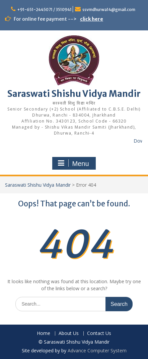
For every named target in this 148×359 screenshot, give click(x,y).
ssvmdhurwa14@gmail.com (108, 9)
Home (43, 333)
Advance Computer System (97, 350)
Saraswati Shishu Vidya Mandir (74, 93)
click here (91, 19)
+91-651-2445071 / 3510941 (44, 9)
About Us (69, 333)
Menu (73, 163)
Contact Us (99, 333)
